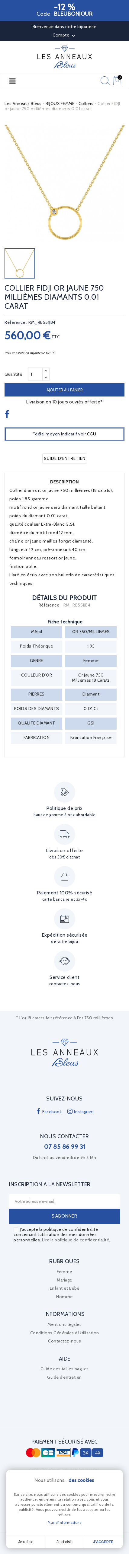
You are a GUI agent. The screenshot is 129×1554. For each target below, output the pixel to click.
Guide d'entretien (64, 458)
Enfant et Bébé (64, 1288)
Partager (8, 414)
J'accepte (103, 1542)
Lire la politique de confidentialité (75, 1240)
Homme (64, 1296)
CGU (91, 434)
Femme (64, 1271)
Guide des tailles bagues (64, 1368)
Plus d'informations (65, 1522)
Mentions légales (64, 1324)
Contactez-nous (64, 1341)
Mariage (64, 1280)
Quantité (13, 374)
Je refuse (25, 1542)
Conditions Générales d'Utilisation (64, 1333)
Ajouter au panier (65, 389)
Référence (49, 605)
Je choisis (64, 1542)
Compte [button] (64, 36)
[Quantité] (35, 374)
